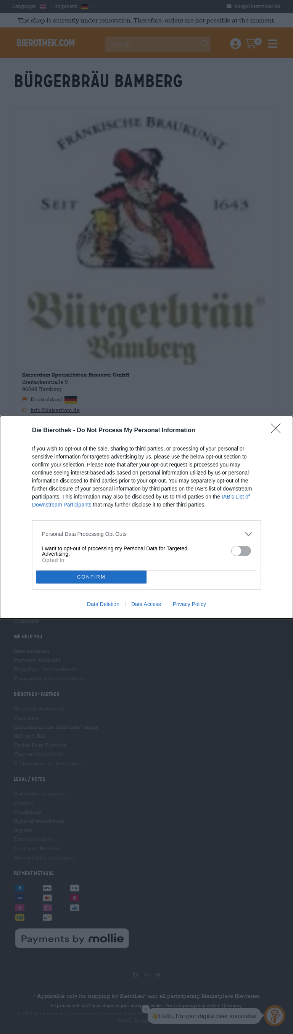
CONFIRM (91, 576)
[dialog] (146, 517)
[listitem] (146, 534)
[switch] (241, 551)
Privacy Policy (189, 604)
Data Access (146, 604)
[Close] (278, 430)
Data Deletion (103, 604)
